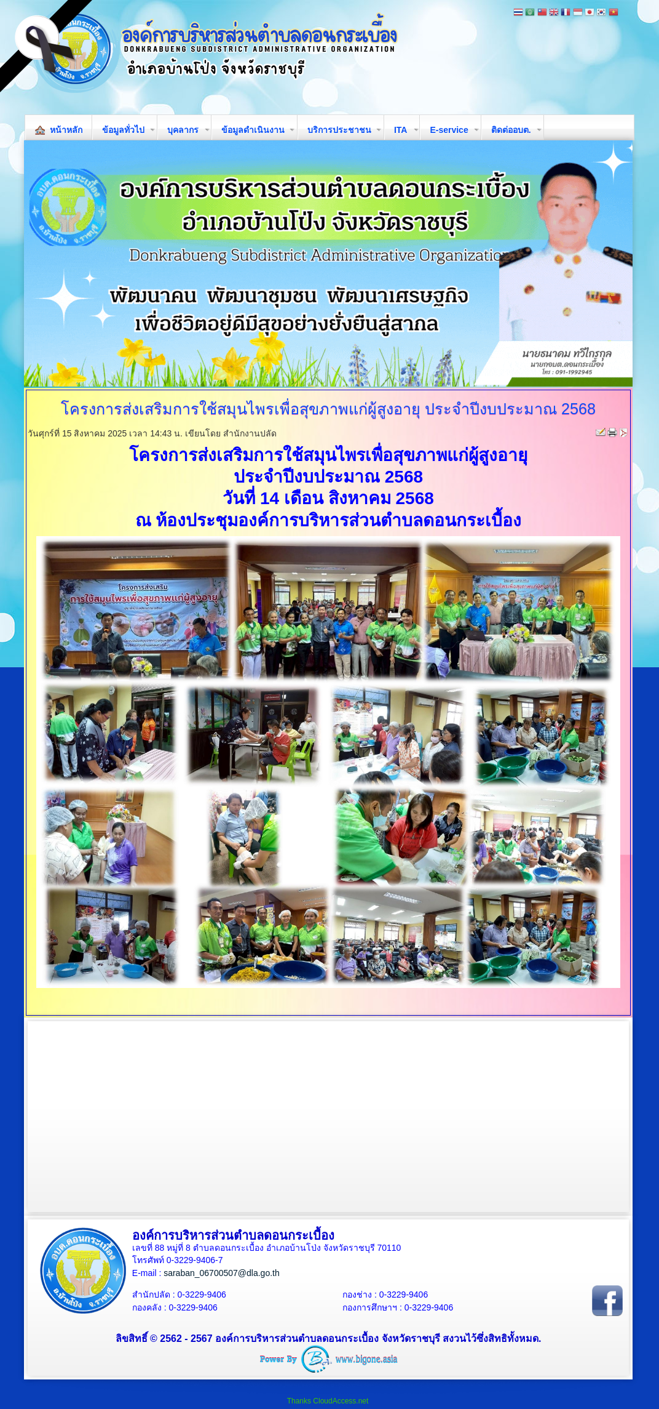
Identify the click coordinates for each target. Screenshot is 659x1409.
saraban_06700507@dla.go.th (222, 1273)
